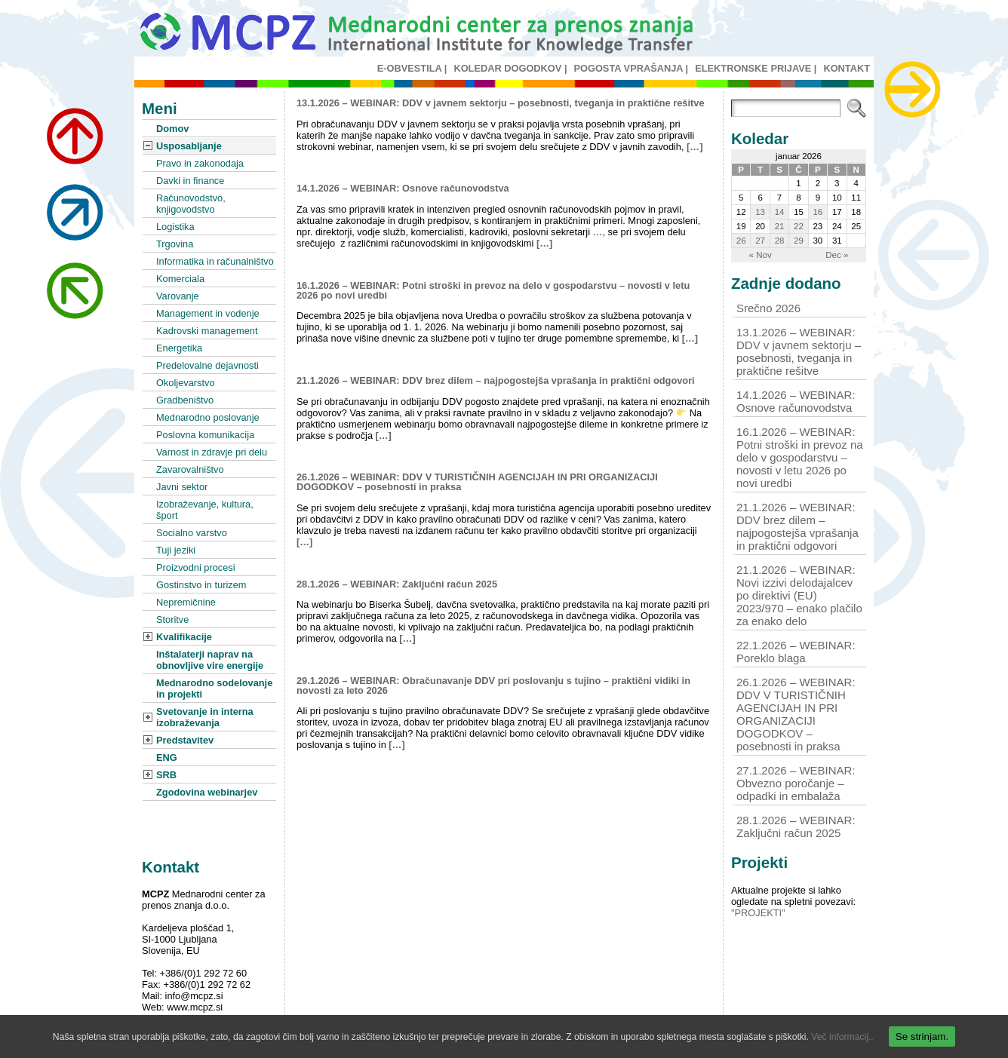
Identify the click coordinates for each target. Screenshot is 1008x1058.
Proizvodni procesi (195, 567)
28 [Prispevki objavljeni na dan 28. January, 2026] (780, 240)
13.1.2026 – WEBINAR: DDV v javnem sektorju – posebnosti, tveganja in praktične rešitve (501, 103)
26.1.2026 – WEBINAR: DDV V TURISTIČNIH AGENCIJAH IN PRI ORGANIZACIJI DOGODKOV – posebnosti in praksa (477, 481)
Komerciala (180, 278)
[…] (694, 146)
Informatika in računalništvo (215, 261)
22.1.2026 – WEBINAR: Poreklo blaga (796, 651)
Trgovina (174, 244)
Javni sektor (181, 486)
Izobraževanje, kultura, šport (205, 509)
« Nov (760, 254)
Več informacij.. (842, 1037)
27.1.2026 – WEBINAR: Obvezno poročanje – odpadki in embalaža (796, 783)
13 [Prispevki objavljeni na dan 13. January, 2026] (760, 211)
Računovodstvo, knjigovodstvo (191, 203)
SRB (166, 774)
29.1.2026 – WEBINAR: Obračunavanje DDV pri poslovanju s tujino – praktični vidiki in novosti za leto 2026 (493, 685)
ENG (166, 757)
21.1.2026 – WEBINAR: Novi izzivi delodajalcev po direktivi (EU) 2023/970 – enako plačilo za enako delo (799, 595)
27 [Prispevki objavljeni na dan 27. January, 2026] (760, 240)
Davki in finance (190, 180)
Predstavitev (185, 740)
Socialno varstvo (191, 532)
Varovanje (177, 296)
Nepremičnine (186, 602)
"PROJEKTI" (758, 912)
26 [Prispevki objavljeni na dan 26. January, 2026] (741, 240)
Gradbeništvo (185, 400)
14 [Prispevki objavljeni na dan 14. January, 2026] (780, 211)
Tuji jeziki (175, 550)
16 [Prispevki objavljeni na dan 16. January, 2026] (817, 211)
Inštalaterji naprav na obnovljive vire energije (209, 660)
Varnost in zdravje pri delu (211, 452)
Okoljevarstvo (185, 382)
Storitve (172, 619)
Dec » (836, 254)
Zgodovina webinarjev (206, 792)
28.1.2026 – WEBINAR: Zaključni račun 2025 (397, 584)
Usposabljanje (189, 146)
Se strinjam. (922, 1036)
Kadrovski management (206, 330)
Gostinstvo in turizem (201, 584)
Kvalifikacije (184, 636)
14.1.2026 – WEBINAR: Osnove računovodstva (403, 188)
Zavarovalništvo (190, 469)
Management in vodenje (208, 313)
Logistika (175, 226)
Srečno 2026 (768, 308)
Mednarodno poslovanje (208, 417)
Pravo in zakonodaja (200, 163)
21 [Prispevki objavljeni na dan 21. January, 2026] (780, 226)
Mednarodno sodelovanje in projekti (214, 688)
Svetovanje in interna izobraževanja (205, 717)
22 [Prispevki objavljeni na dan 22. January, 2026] (799, 226)
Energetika (179, 348)
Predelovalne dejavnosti (207, 365)
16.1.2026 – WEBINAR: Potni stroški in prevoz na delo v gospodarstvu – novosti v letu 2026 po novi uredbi (493, 290)
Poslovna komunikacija (205, 434)
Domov (172, 128)
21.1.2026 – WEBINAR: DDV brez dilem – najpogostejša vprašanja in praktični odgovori (496, 380)
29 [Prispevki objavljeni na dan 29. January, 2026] (799, 240)
